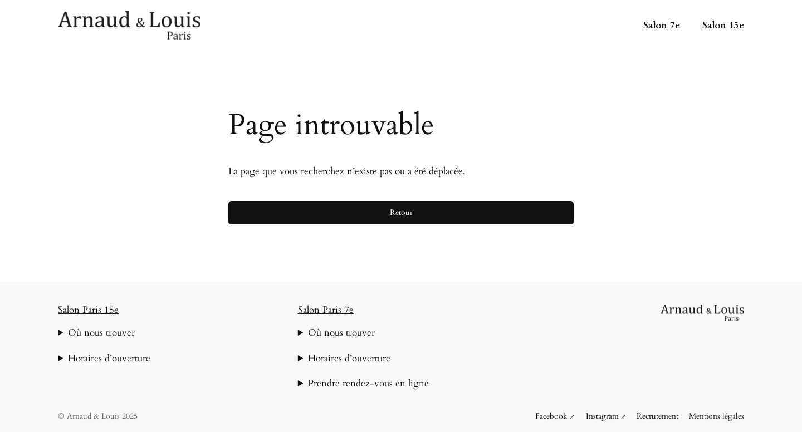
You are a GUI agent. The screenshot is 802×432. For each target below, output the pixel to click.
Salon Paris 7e (326, 309)
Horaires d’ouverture (109, 358)
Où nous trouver (101, 332)
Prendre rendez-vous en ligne (368, 383)
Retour (401, 212)
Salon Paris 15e (88, 309)
